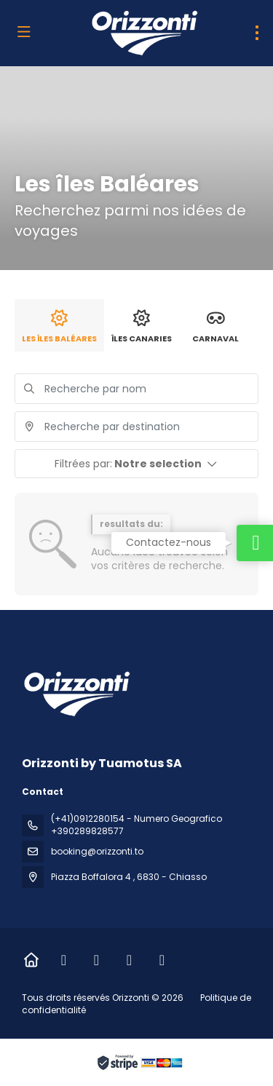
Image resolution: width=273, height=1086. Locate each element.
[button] (136, 463)
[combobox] (136, 426)
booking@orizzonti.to (97, 851)
